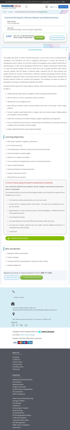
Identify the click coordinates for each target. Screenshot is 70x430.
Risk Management (19, 423)
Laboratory (16, 427)
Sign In (53, 7)
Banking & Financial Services (22, 380)
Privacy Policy (17, 364)
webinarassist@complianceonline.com (24, 310)
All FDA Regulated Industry (22, 415)
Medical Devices (18, 384)
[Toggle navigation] (26, 7)
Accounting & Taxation (20, 408)
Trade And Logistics (19, 418)
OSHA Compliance (19, 394)
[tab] (35, 50)
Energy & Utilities (19, 401)
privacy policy (45, 2)
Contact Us (16, 359)
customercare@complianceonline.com (24, 308)
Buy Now (39, 38)
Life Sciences (17, 382)
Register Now (12, 277)
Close (63, 2)
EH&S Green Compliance (21, 425)
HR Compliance (18, 392)
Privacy (32, 335)
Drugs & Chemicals (19, 387)
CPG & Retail (17, 403)
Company (16, 357)
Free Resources (18, 367)
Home (4, 12)
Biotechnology (18, 410)
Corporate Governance (21, 420)
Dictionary (16, 369)
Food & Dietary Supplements (23, 389)
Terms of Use (17, 362)
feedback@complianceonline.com (46, 310)
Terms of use (24, 335)
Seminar (10, 12)
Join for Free (63, 7)
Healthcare (16, 406)
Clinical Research (18, 413)
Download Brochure (57, 37)
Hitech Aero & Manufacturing (23, 398)
